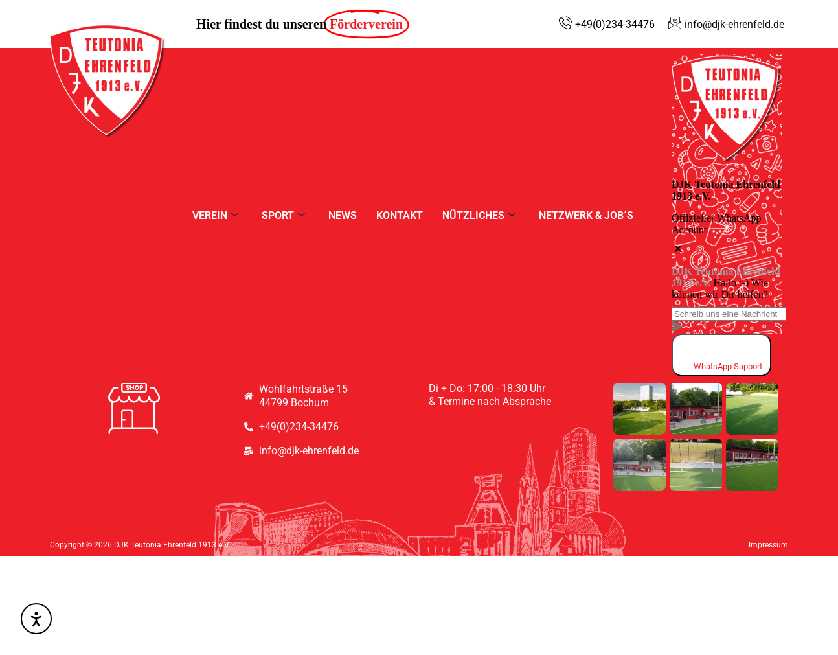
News (342, 215)
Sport (283, 215)
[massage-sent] (677, 327)
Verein (215, 215)
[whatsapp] (721, 355)
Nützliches (478, 215)
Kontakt (399, 215)
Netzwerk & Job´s (586, 215)
